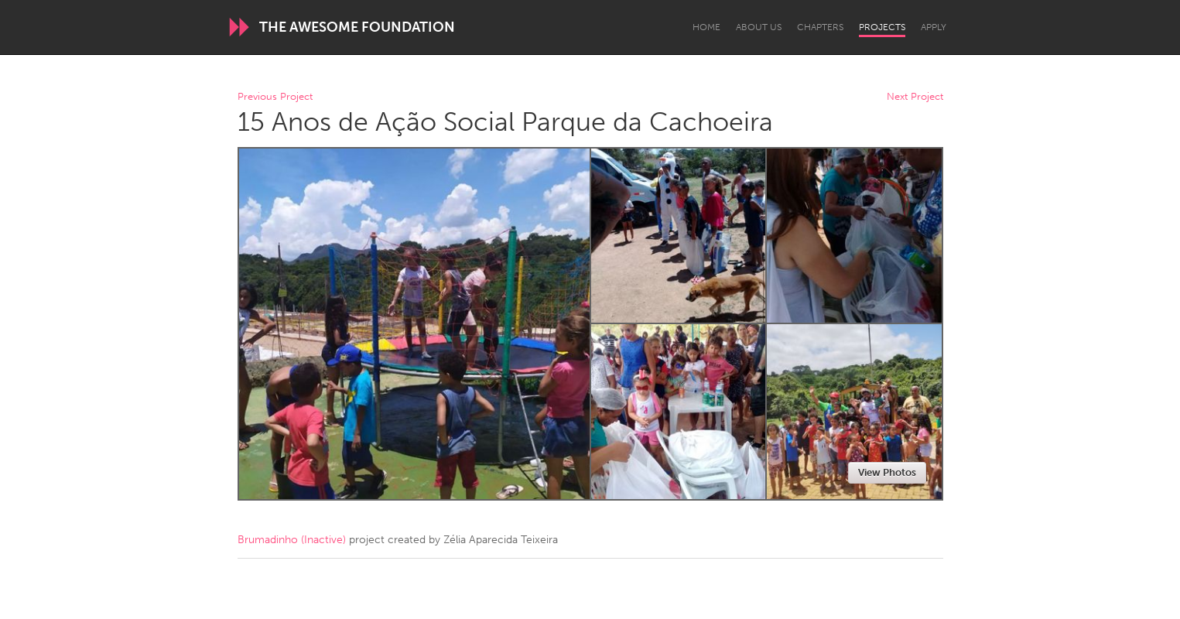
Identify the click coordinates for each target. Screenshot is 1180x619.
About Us (759, 27)
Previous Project (275, 97)
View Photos (887, 472)
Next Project (915, 97)
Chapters (820, 27)
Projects (882, 27)
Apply (933, 27)
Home (706, 27)
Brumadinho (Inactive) (292, 539)
